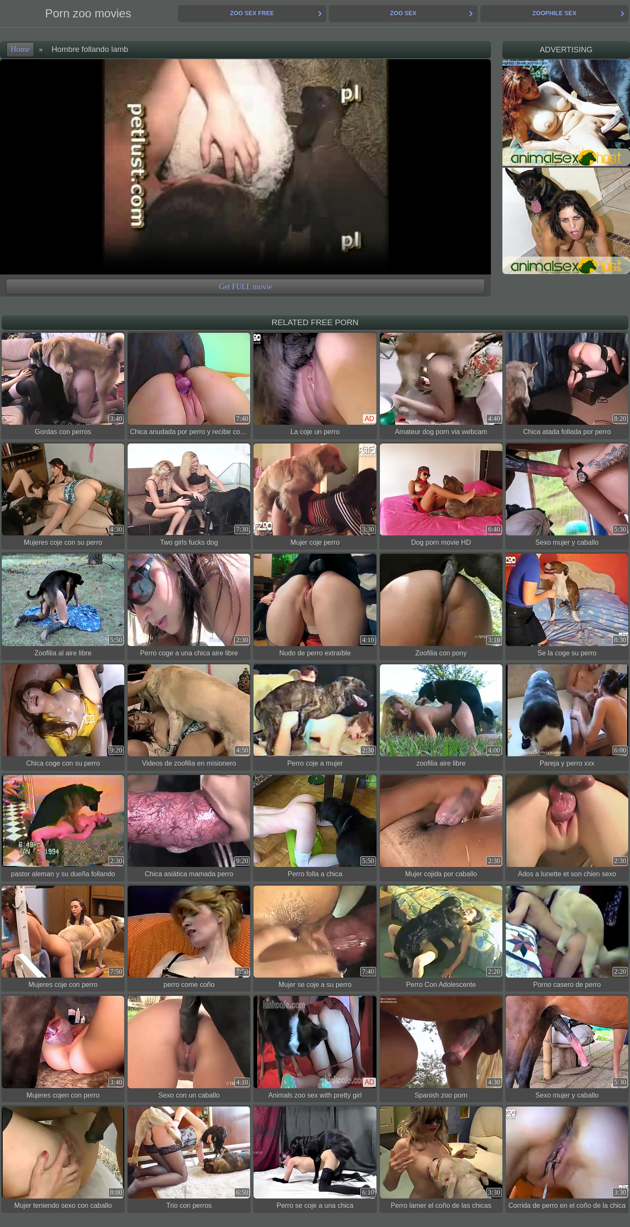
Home (20, 49)
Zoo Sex (403, 13)
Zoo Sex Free (252, 13)
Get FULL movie (245, 287)
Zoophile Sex (554, 13)
